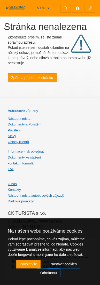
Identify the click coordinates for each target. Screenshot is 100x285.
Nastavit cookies (63, 264)
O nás (12, 184)
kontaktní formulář (21, 163)
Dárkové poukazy (21, 201)
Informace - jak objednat (26, 151)
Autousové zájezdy (23, 111)
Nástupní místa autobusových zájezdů (36, 195)
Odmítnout (48, 273)
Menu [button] (41, 8)
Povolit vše (28, 264)
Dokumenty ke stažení (24, 157)
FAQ (11, 169)
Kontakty (14, 190)
